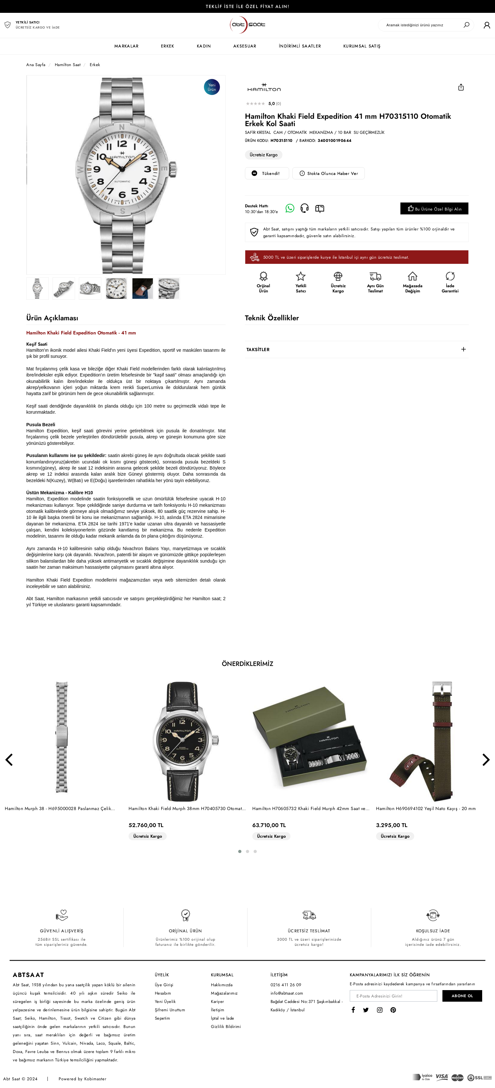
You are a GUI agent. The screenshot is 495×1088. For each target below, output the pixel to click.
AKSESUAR (244, 46)
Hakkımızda (221, 985)
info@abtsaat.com (287, 993)
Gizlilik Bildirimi (226, 1026)
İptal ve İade (222, 1018)
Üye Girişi (164, 985)
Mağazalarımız (224, 993)
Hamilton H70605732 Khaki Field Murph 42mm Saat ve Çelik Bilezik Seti (308, 808)
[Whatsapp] (290, 208)
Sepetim (162, 1018)
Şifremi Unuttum (170, 1010)
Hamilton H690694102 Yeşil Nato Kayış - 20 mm (426, 808)
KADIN (204, 46)
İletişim (217, 1010)
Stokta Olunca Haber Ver (328, 173)
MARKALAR (126, 46)
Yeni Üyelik (165, 1001)
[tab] (357, 349)
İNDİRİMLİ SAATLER (300, 46)
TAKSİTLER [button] (258, 349)
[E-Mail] (320, 208)
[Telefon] (305, 208)
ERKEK (167, 46)
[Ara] (466, 25)
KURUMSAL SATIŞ (362, 46)
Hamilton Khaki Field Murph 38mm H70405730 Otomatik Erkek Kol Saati (187, 808)
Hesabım (163, 993)
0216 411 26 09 (286, 985)
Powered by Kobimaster (82, 1079)
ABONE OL (462, 996)
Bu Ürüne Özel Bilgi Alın (434, 209)
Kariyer (217, 1001)
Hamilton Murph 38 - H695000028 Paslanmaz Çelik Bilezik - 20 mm (58, 808)
